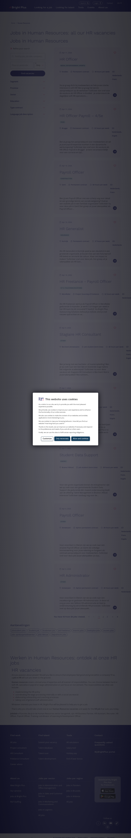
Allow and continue (80, 439)
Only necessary (62, 439)
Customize (47, 439)
